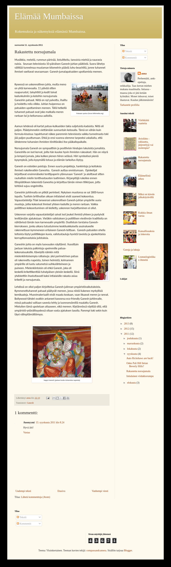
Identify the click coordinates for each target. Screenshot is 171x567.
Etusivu (61, 491)
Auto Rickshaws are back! (139, 358)
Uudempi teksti (23, 491)
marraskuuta (133, 343)
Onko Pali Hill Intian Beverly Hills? (137, 365)
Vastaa (26, 432)
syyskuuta (132, 354)
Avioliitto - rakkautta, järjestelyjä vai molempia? (145, 143)
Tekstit (127, 51)
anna (144, 73)
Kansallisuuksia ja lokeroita (146, 233)
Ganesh (30, 403)
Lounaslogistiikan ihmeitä (146, 258)
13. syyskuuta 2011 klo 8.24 (50, 422)
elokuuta (131, 382)
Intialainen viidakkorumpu (140, 376)
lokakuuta (132, 348)
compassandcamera (96, 550)
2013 (127, 323)
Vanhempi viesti (100, 491)
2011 (127, 333)
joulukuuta (132, 338)
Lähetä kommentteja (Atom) (35, 497)
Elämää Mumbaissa (49, 16)
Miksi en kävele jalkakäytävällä (146, 196)
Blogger (128, 550)
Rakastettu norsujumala (144, 159)
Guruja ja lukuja (131, 249)
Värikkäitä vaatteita (143, 122)
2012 (127, 328)
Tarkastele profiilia (129, 105)
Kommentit (129, 57)
